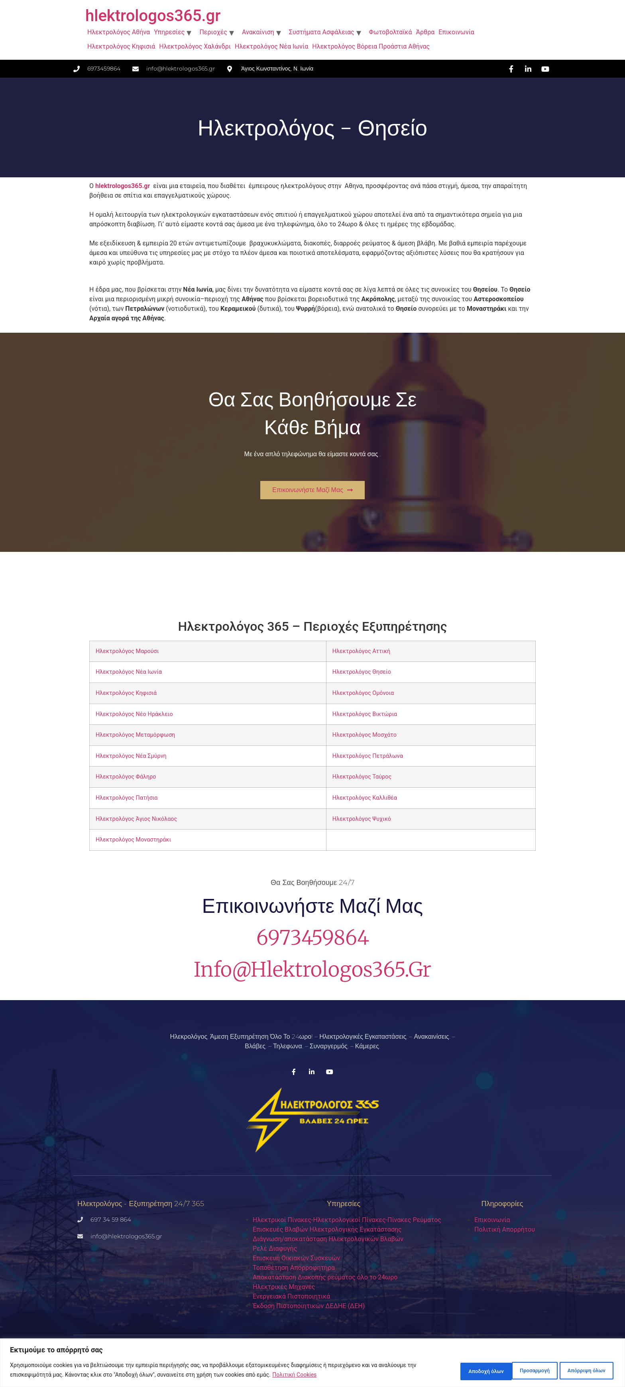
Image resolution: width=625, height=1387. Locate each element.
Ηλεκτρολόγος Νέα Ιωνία (271, 46)
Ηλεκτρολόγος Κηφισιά (121, 46)
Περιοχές (213, 32)
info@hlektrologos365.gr (312, 969)
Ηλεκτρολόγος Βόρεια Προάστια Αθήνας (371, 46)
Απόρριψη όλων (519, 1370)
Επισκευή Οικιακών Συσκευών (296, 1258)
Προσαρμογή (456, 1370)
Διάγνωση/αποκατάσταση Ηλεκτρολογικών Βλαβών (328, 1239)
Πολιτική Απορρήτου (504, 1229)
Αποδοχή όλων (584, 1370)
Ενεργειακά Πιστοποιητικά (291, 1296)
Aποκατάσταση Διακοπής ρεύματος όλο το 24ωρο (325, 1277)
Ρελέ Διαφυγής (275, 1248)
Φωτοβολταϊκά (390, 32)
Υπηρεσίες (169, 32)
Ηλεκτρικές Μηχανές (284, 1287)
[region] (312, 1363)
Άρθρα (425, 32)
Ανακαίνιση (258, 32)
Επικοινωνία (456, 32)
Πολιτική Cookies (294, 1375)
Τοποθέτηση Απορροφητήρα (294, 1267)
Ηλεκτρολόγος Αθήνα (118, 32)
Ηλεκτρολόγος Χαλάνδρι (195, 46)
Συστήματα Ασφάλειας (321, 32)
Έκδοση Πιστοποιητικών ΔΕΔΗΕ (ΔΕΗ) (309, 1306)
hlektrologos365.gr (152, 15)
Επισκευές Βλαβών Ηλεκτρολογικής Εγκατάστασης (327, 1229)
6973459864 (312, 937)
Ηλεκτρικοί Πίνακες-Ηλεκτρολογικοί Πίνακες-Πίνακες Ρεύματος (347, 1220)
